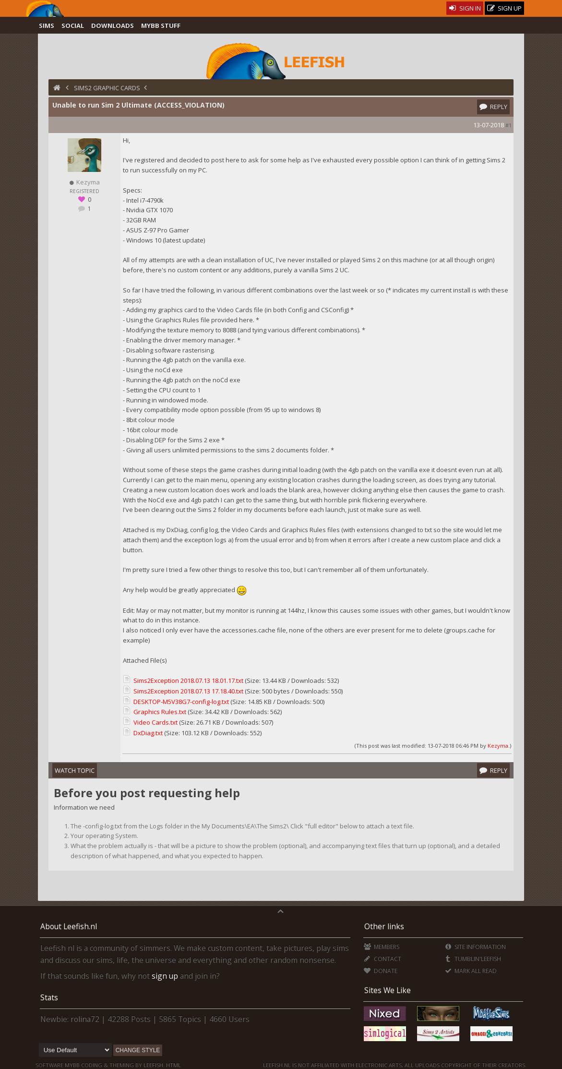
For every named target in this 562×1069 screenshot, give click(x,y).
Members (381, 947)
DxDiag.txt (148, 733)
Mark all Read (470, 971)
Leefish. (154, 1065)
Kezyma (498, 745)
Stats (49, 997)
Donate (380, 971)
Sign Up (504, 8)
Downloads (112, 25)
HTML (173, 1065)
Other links (384, 926)
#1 (508, 125)
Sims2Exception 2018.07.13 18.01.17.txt (188, 680)
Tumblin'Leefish (472, 959)
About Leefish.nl (68, 926)
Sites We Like (387, 990)
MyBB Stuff (160, 25)
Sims (46, 25)
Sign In (465, 8)
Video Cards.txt (155, 722)
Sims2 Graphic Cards (107, 88)
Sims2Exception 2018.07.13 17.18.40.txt (188, 691)
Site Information (474, 947)
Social (72, 25)
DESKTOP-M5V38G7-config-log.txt (181, 701)
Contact (382, 959)
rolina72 (85, 1019)
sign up (165, 976)
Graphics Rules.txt (159, 711)
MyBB (72, 1065)
